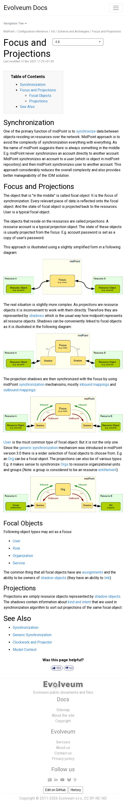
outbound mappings (19, 390)
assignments (92, 572)
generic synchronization (38, 448)
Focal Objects (40, 95)
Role (16, 548)
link (107, 578)
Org (11, 459)
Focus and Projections (106, 31)
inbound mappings (94, 384)
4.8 (53, 31)
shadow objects (53, 578)
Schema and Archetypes (73, 31)
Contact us (63, 753)
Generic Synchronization (32, 635)
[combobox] (77, 42)
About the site (63, 715)
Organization (23, 556)
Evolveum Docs (25, 8)
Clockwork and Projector (32, 642)
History (76, 790)
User (7, 442)
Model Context (25, 649)
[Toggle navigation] (115, 7)
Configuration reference (33, 31)
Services (63, 742)
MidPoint (9, 31)
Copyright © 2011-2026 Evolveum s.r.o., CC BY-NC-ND (63, 798)
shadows (36, 315)
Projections (38, 101)
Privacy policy (63, 759)
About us (63, 747)
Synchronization (33, 84)
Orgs (64, 464)
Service (19, 563)
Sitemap (63, 710)
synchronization (31, 384)
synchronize (86, 131)
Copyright (63, 721)
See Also (27, 106)
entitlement (107, 470)
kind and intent (79, 602)
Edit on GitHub (55, 790)
